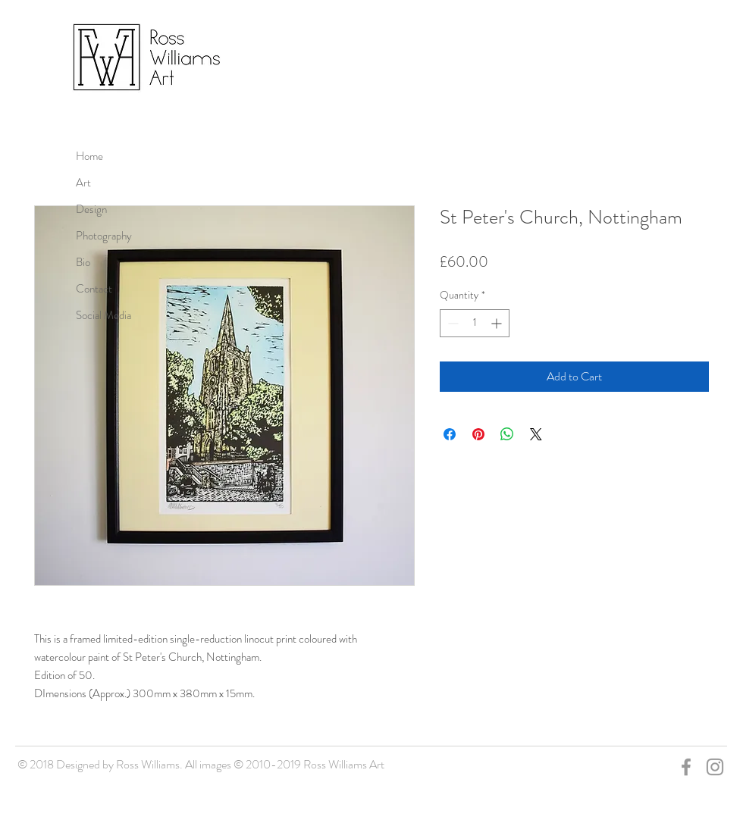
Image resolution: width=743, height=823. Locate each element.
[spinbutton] (474, 323)
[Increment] (497, 323)
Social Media (103, 315)
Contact (94, 288)
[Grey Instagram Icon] (715, 767)
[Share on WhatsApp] (507, 434)
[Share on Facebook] (449, 434)
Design (91, 209)
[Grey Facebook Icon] (686, 767)
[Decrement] (451, 323)
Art (83, 182)
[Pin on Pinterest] (478, 434)
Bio (83, 262)
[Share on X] (536, 434)
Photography (104, 235)
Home (89, 156)
